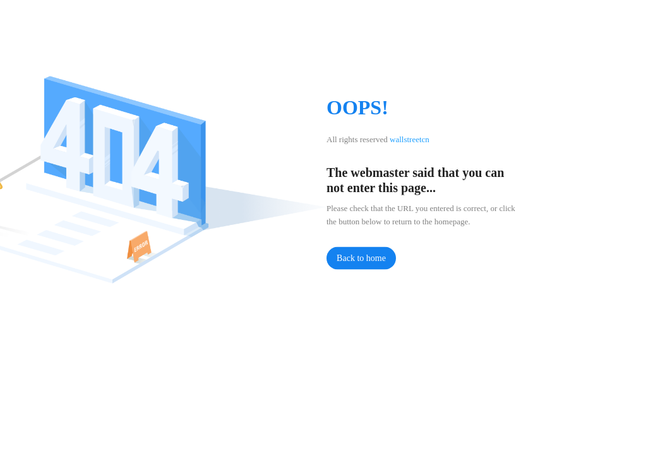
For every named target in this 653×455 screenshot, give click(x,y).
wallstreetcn (409, 139)
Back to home (361, 258)
